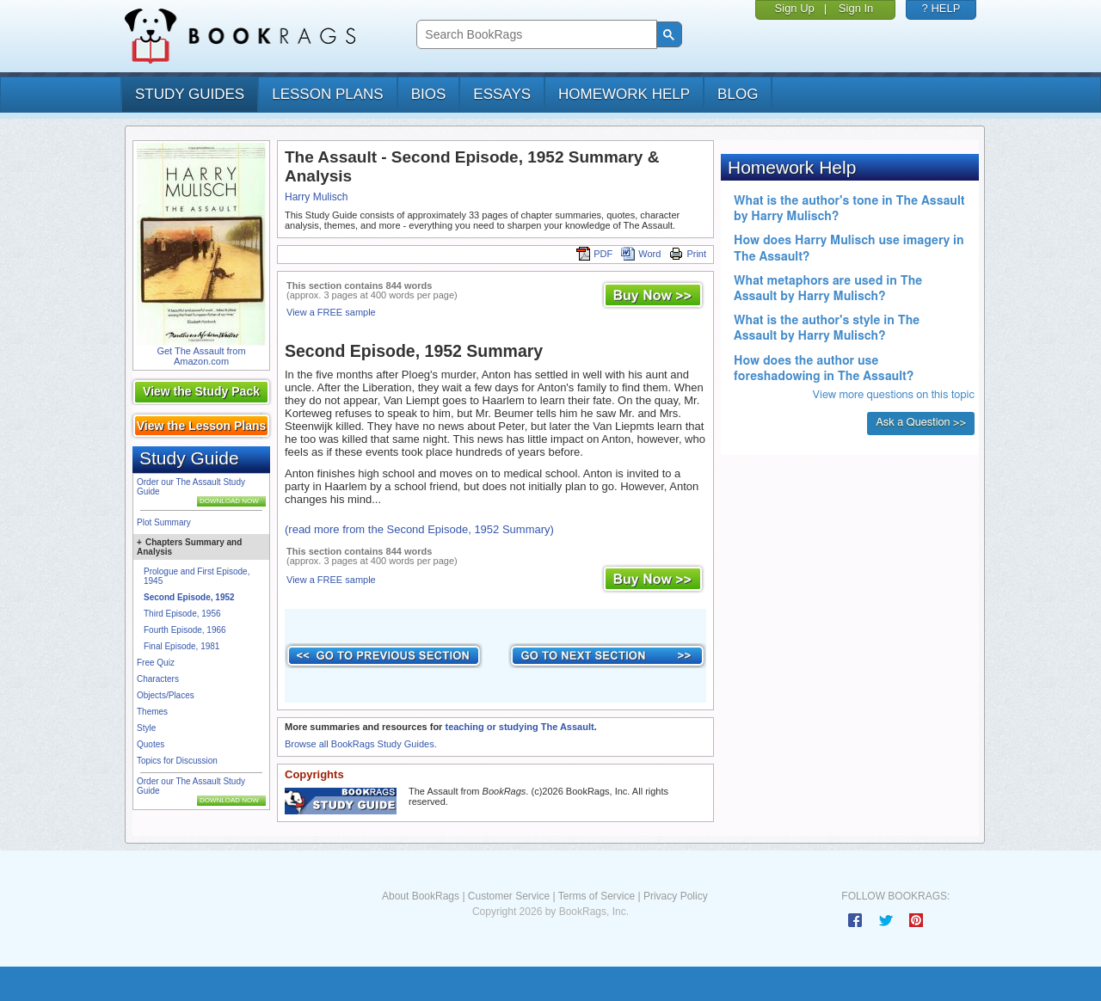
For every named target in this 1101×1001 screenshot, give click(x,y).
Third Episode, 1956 (182, 613)
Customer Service (509, 896)
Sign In (856, 8)
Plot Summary (164, 522)
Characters (158, 679)
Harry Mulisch (316, 197)
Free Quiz (156, 662)
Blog (737, 94)
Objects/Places (165, 695)
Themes (152, 711)
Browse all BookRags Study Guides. (361, 744)
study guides (189, 94)
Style (146, 728)
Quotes (150, 744)
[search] (534, 35)
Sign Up (795, 8)
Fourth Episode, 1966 (185, 630)
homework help (624, 94)
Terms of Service (596, 896)
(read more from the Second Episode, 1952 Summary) (419, 529)
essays (502, 94)
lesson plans (327, 94)
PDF (594, 254)
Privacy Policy (675, 896)
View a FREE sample (331, 312)
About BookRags (420, 896)
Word (641, 254)
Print (687, 254)
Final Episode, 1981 (181, 646)
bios (428, 94)
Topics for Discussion (177, 760)
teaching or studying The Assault (519, 727)
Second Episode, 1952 (189, 597)
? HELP (941, 8)
